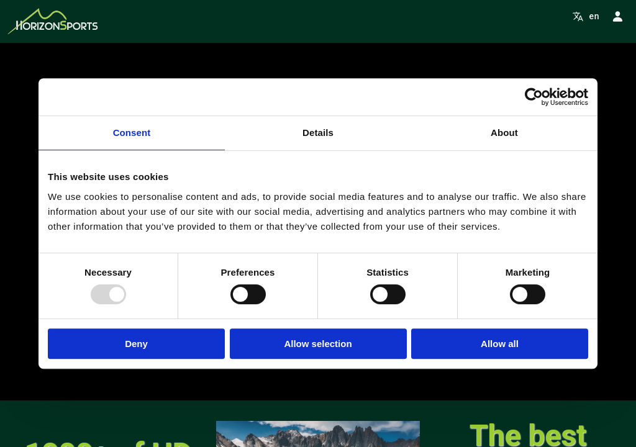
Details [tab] (318, 132)
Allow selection (318, 343)
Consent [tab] (132, 132)
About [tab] (504, 132)
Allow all (500, 343)
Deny (136, 343)
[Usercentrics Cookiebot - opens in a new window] (533, 97)
